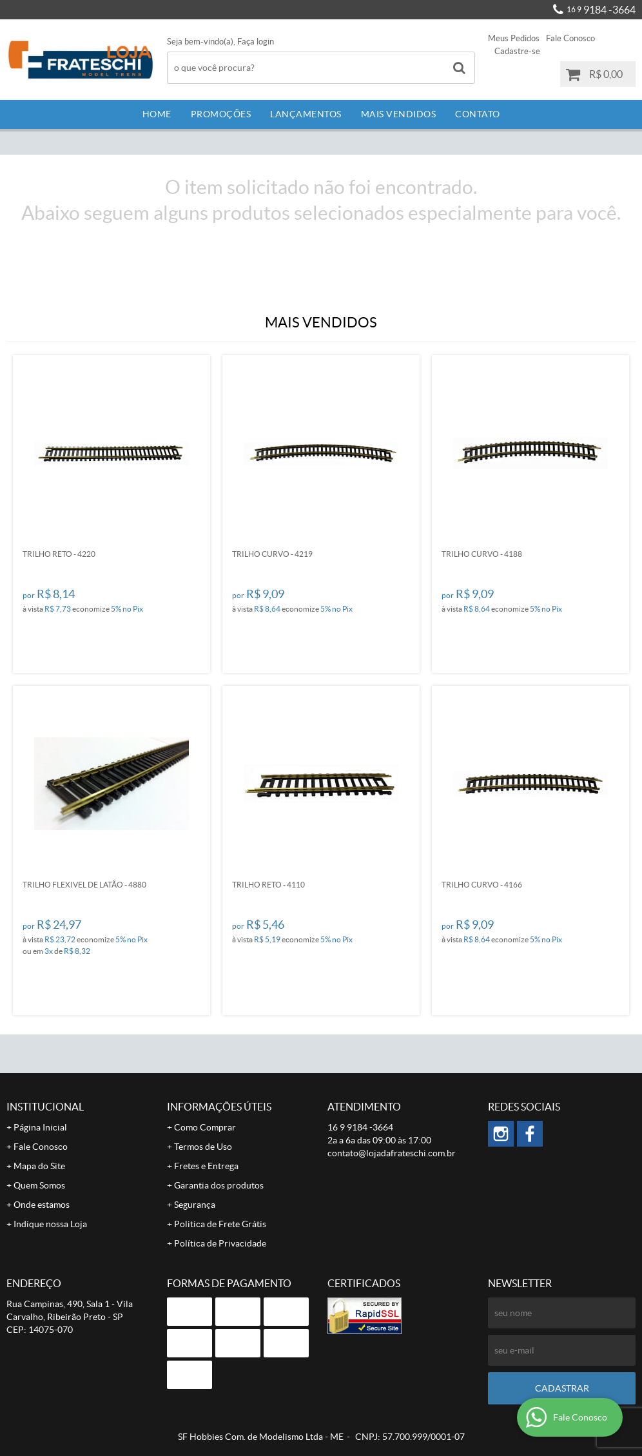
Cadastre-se (517, 51)
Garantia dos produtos (219, 1185)
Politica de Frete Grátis (220, 1224)
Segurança (194, 1204)
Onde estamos (42, 1204)
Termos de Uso (203, 1146)
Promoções (221, 114)
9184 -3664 (601, 9)
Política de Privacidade (220, 1243)
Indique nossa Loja (50, 1224)
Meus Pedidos (514, 38)
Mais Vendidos (398, 114)
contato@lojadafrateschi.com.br (391, 1153)
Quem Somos (39, 1185)
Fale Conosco (570, 38)
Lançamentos (306, 114)
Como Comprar (205, 1127)
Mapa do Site (39, 1166)
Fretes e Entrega (206, 1166)
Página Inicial (40, 1127)
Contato (477, 114)
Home (156, 114)
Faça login (255, 41)
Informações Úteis (219, 1106)
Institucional (45, 1106)
